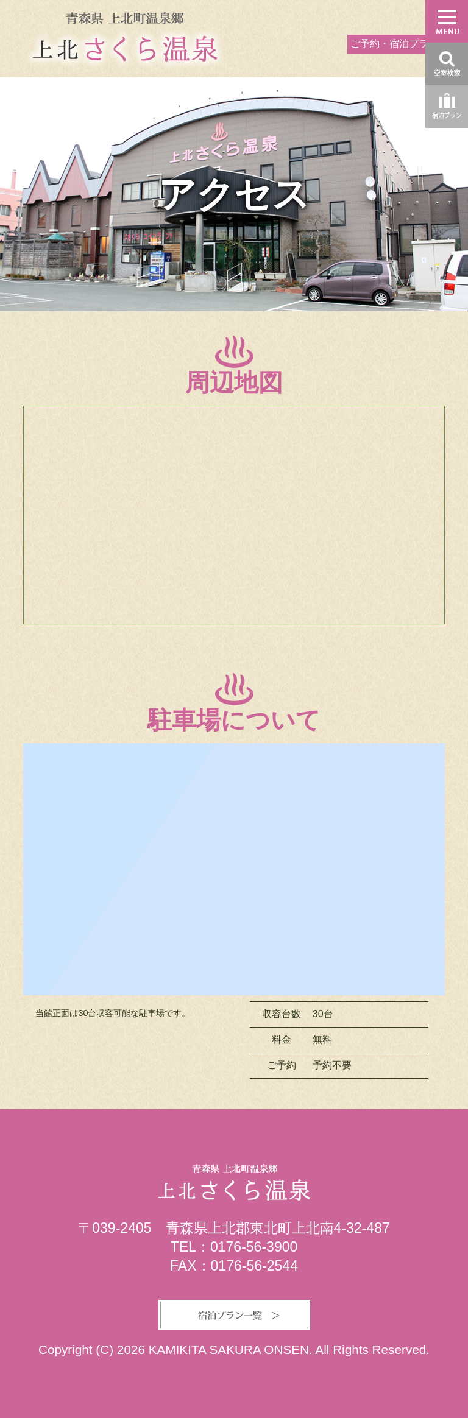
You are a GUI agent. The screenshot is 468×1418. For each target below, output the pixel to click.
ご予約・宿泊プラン (394, 43)
